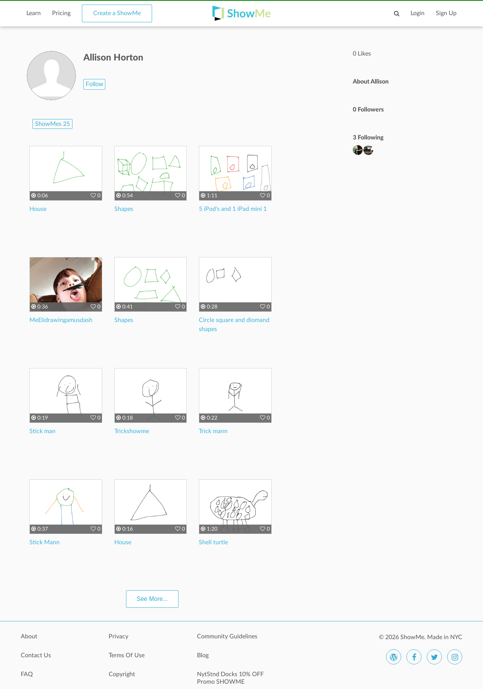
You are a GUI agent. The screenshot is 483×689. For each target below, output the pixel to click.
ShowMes (52, 124)
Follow (94, 84)
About (29, 636)
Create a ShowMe (117, 13)
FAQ (27, 674)
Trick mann (213, 431)
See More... (152, 599)
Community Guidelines (227, 636)
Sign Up (446, 13)
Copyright (122, 674)
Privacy (118, 636)
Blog (203, 655)
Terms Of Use (127, 655)
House (37, 209)
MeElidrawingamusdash (60, 320)
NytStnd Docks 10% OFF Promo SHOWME (230, 678)
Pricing (61, 13)
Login (418, 13)
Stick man (42, 431)
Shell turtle (213, 542)
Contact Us (36, 655)
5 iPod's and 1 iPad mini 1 (233, 209)
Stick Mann (44, 542)
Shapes (123, 209)
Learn (33, 13)
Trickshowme (131, 431)
